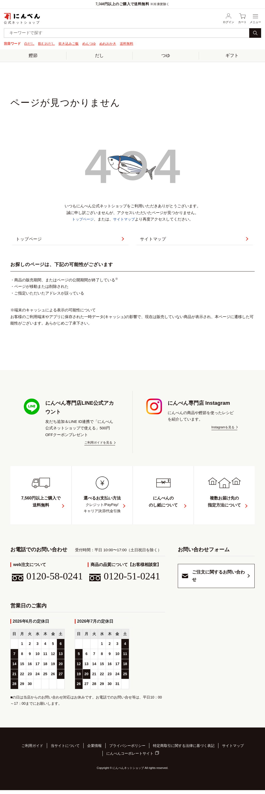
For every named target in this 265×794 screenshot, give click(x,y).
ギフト (232, 55)
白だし (29, 44)
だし (99, 55)
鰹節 (33, 55)
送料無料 (126, 44)
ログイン (228, 18)
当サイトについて (65, 751)
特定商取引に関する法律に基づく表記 (184, 751)
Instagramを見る (222, 431)
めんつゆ (89, 44)
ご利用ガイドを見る (98, 447)
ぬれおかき (107, 44)
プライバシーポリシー (127, 751)
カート (242, 18)
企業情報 (94, 751)
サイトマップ (124, 219)
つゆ (165, 55)
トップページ (82, 219)
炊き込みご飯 (68, 44)
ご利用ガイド (32, 751)
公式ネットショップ (22, 18)
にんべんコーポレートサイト (129, 758)
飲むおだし (46, 44)
